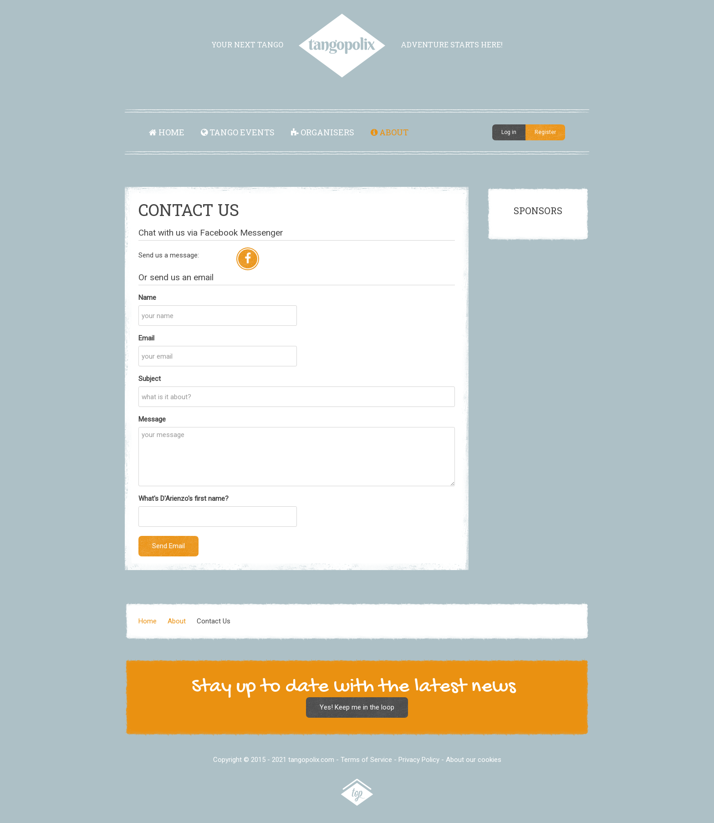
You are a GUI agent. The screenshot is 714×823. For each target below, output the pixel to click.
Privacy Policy (418, 760)
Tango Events (238, 132)
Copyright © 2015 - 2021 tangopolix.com (273, 760)
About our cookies (473, 760)
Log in (508, 132)
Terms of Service (366, 760)
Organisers (322, 132)
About (389, 132)
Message (152, 419)
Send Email (168, 546)
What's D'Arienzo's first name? (183, 498)
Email (146, 338)
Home (166, 132)
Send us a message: (168, 255)
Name (147, 297)
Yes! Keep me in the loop (357, 707)
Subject (149, 379)
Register (545, 132)
